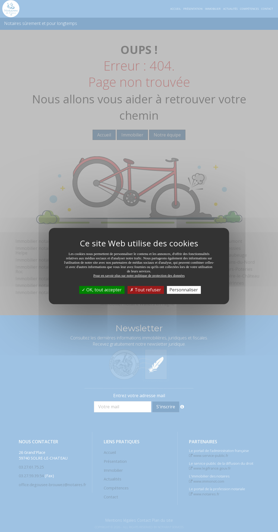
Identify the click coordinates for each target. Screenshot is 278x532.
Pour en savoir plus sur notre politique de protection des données (139, 275)
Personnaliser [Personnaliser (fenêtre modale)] (183, 290)
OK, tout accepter (102, 290)
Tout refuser (145, 290)
